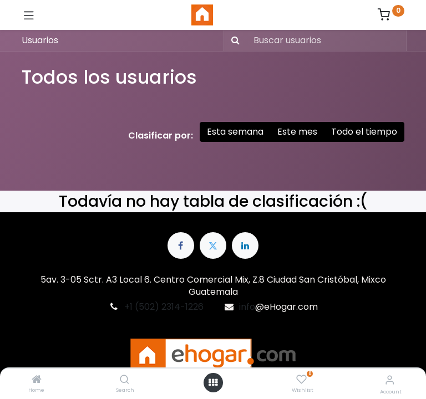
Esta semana (235, 131)
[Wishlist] (301, 379)
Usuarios (40, 40)
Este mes (297, 131)
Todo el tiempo (364, 131)
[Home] (37, 380)
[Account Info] (389, 379)
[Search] (124, 380)
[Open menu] (213, 382)
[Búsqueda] (233, 40)
